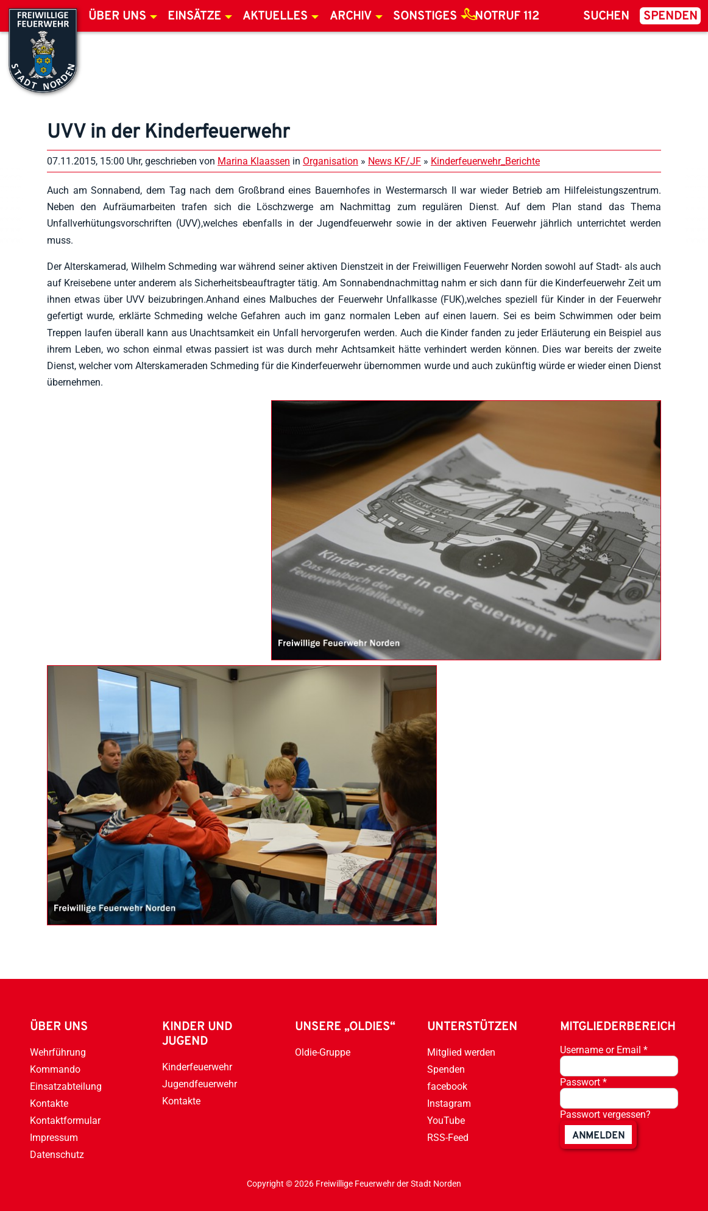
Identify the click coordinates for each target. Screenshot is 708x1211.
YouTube (446, 1120)
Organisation (330, 161)
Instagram (449, 1103)
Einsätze (194, 16)
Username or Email (604, 1050)
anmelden (598, 1136)
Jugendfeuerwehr (199, 1084)
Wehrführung (58, 1052)
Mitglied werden (461, 1052)
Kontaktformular (65, 1120)
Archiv (351, 16)
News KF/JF (394, 161)
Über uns (117, 16)
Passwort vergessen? (605, 1114)
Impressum (54, 1137)
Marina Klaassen (254, 161)
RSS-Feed (448, 1137)
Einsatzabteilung (66, 1086)
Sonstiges (425, 16)
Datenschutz (57, 1154)
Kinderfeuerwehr (197, 1067)
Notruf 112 (507, 16)
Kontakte (49, 1103)
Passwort (583, 1082)
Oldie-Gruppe (322, 1052)
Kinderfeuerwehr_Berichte (485, 161)
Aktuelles (275, 16)
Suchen (606, 16)
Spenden (670, 16)
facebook (447, 1086)
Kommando (55, 1069)
